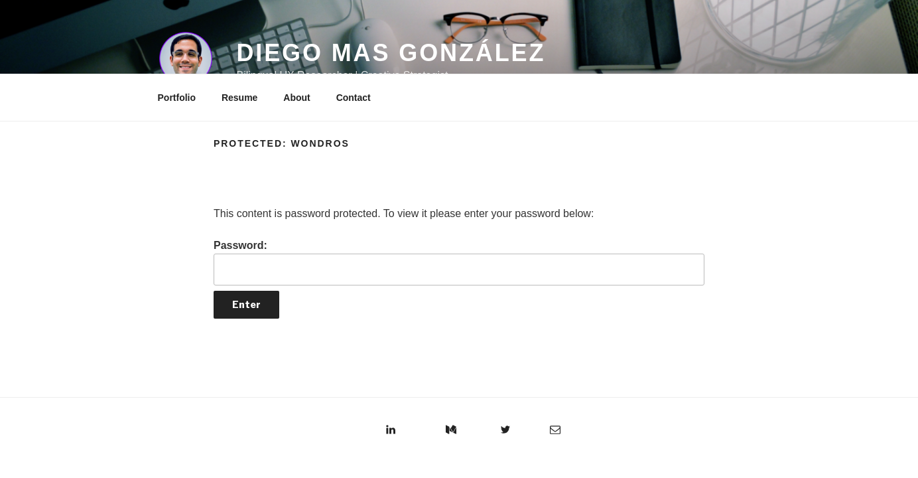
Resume (239, 97)
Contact (353, 97)
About (296, 97)
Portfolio (177, 97)
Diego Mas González (390, 52)
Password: (459, 262)
